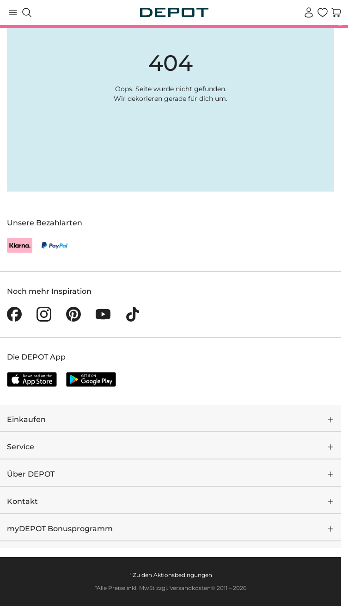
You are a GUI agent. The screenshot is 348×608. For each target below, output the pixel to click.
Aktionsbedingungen (182, 574)
